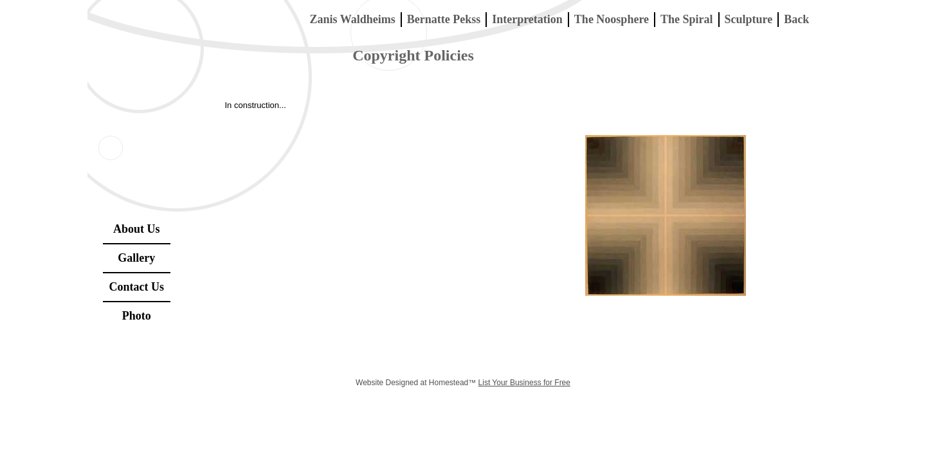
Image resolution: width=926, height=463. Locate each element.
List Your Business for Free (524, 382)
